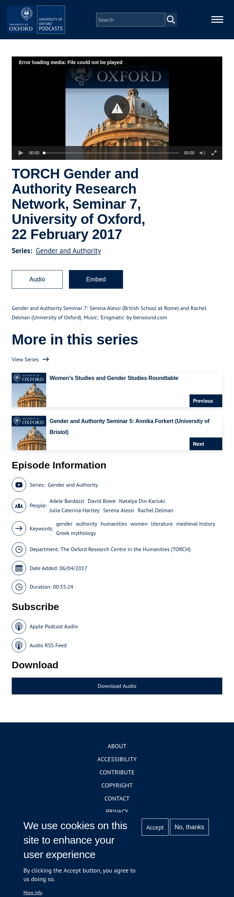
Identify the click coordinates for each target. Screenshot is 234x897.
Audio (37, 291)
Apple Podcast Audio (54, 638)
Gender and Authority (68, 262)
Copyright (117, 797)
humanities (114, 535)
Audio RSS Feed (48, 657)
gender (64, 535)
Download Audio (117, 697)
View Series (25, 371)
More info (32, 892)
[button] (117, 120)
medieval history (195, 535)
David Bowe (102, 512)
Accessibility (116, 771)
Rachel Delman (155, 522)
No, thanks (189, 827)
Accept (155, 827)
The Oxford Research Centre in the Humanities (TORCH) (126, 561)
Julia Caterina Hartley (75, 522)
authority (86, 535)
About (117, 758)
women (138, 535)
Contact (117, 810)
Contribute (116, 784)
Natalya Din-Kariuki (142, 512)
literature (162, 535)
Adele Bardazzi (67, 512)
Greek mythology (76, 545)
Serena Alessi (118, 522)
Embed (96, 291)
